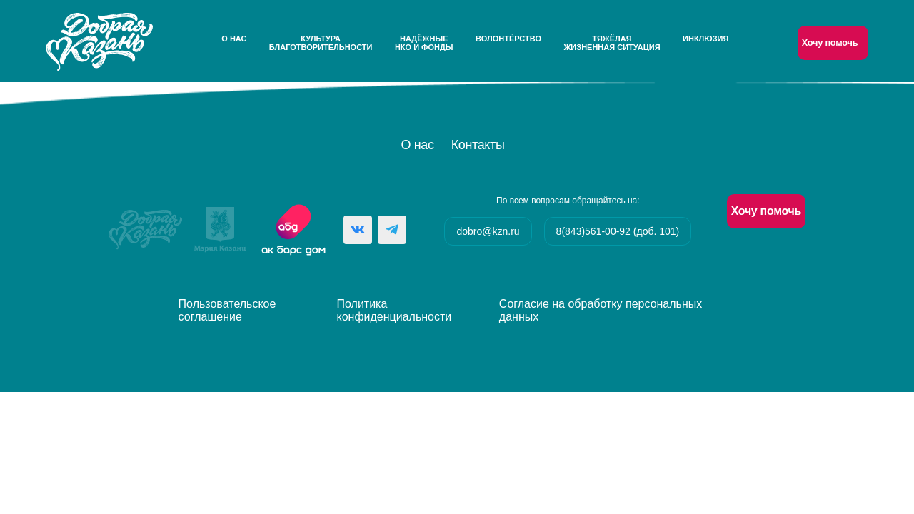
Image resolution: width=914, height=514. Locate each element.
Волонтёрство (508, 38)
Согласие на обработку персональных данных (600, 310)
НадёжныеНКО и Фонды (424, 42)
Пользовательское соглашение (227, 310)
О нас (233, 38)
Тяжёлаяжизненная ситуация (611, 42)
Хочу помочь (830, 42)
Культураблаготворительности (321, 42)
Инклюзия (705, 38)
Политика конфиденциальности (394, 310)
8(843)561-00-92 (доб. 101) (618, 231)
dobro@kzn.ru (487, 231)
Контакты (478, 145)
